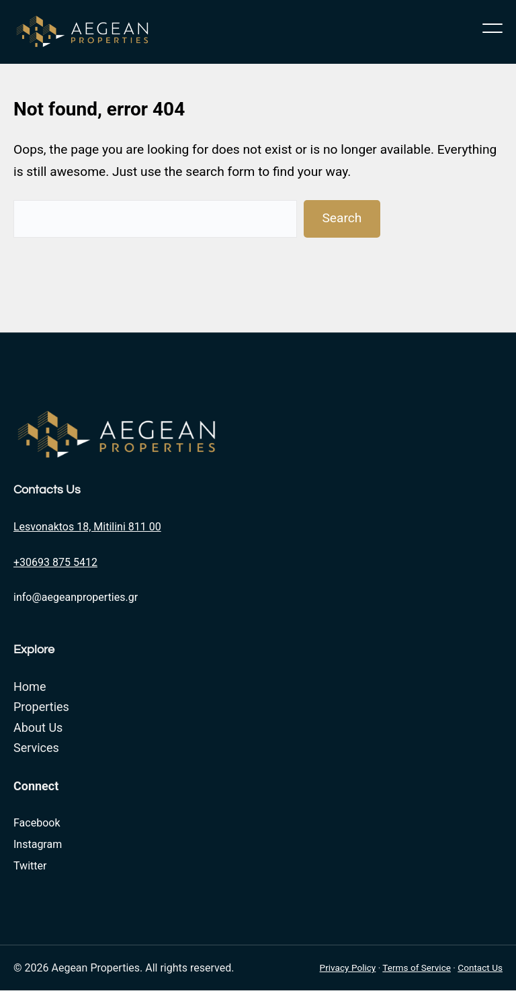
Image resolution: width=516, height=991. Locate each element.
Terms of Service (416, 967)
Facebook (36, 822)
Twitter (29, 865)
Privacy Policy (348, 967)
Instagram (37, 844)
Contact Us (480, 967)
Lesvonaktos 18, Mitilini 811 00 (87, 526)
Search (341, 218)
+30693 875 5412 (55, 562)
